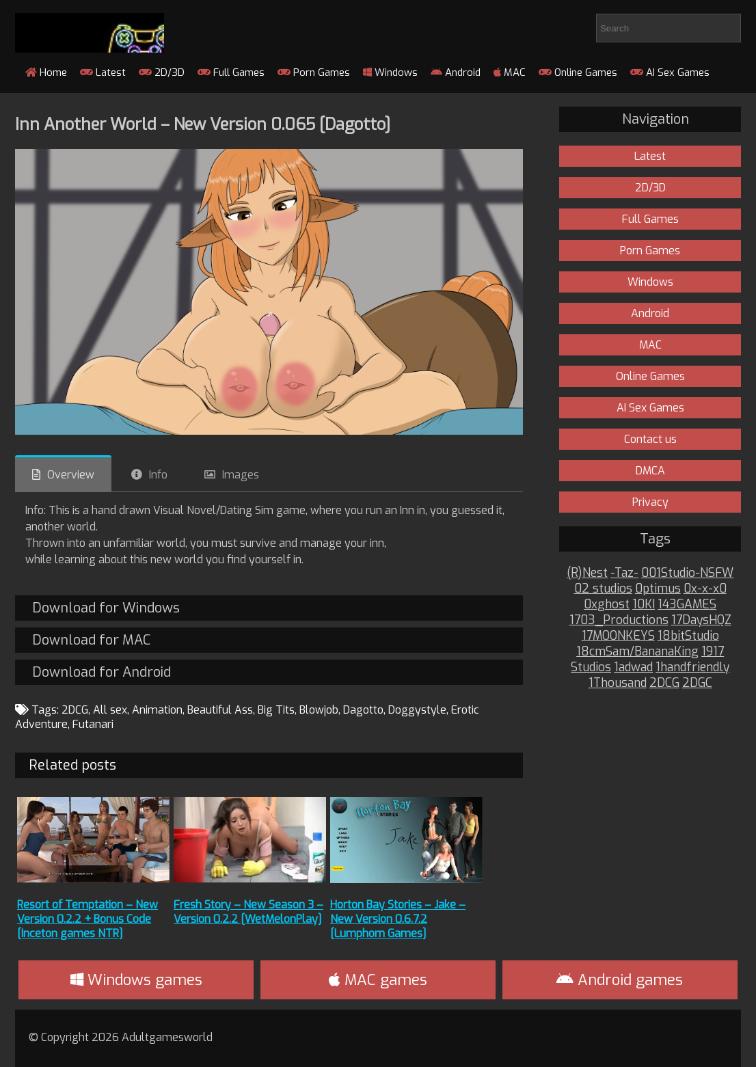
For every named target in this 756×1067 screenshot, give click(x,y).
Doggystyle (417, 710)
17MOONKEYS (618, 636)
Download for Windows (106, 608)
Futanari (92, 724)
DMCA (650, 470)
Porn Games (314, 72)
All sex (110, 710)
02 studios (603, 589)
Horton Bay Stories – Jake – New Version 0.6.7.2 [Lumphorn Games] (397, 919)
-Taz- (624, 573)
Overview (70, 475)
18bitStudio (688, 636)
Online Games (578, 72)
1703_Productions (619, 620)
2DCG (75, 710)
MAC (510, 72)
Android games (619, 980)
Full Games (231, 72)
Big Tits (276, 710)
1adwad (633, 667)
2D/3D (162, 72)
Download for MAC (91, 640)
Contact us (650, 439)
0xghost (607, 604)
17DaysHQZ (701, 620)
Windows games (136, 980)
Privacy (650, 502)
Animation (157, 710)
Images (240, 475)
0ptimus (658, 589)
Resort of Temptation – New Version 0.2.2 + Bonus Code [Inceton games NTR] (87, 919)
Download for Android (101, 672)
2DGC (697, 683)
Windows (390, 72)
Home (46, 72)
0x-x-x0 (705, 589)
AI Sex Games (670, 72)
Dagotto (363, 710)
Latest (103, 72)
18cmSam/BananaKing (637, 652)
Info (158, 475)
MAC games (378, 980)
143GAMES (687, 604)
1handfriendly (692, 667)
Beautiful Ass (220, 710)
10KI (643, 604)
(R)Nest (587, 573)
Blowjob (318, 710)
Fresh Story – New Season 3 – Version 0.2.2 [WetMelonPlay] (248, 911)
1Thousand (618, 683)
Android (456, 72)
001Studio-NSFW (687, 573)
